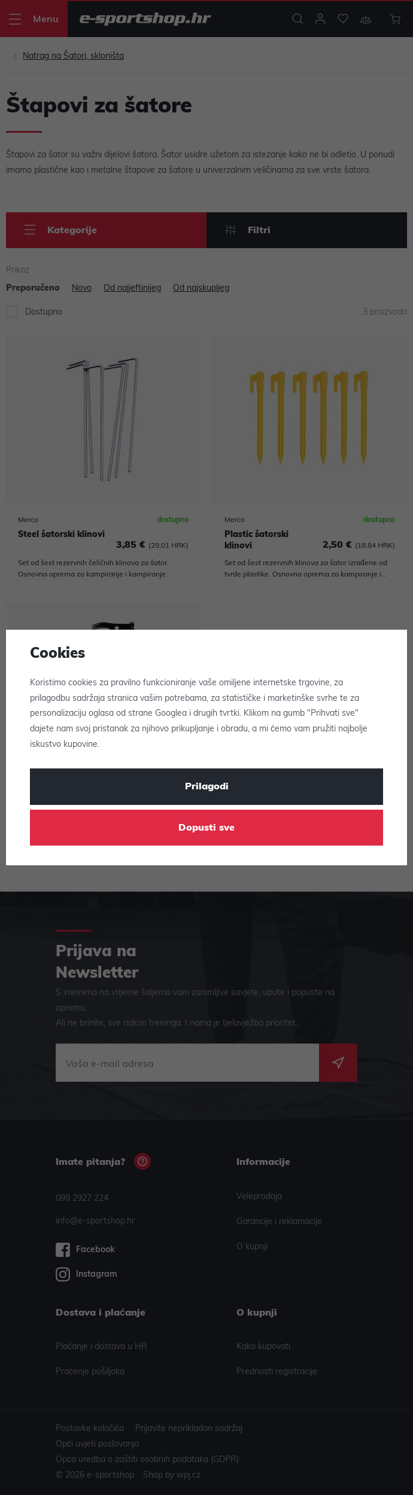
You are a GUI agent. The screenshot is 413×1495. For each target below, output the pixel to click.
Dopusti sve (206, 828)
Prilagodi (207, 787)
